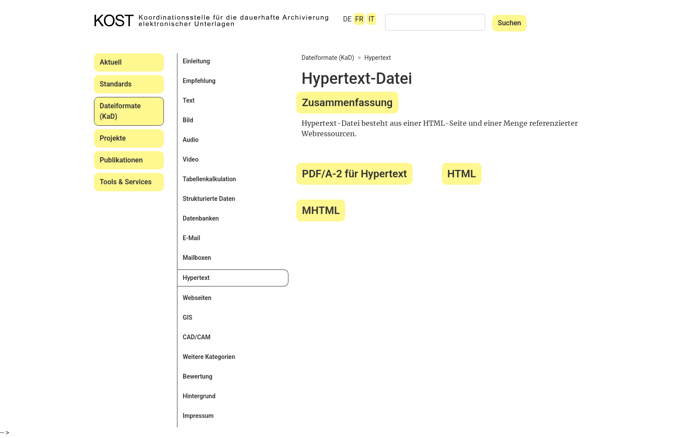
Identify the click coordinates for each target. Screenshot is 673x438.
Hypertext (196, 277)
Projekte (113, 138)
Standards (116, 84)
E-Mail (191, 238)
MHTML (321, 210)
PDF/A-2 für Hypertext (354, 174)
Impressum (198, 415)
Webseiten (197, 297)
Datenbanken (201, 218)
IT (371, 19)
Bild (188, 120)
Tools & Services (126, 182)
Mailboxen (197, 257)
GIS (187, 317)
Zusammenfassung (347, 103)
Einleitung (196, 61)
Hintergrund (199, 396)
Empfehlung (199, 80)
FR (359, 19)
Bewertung (197, 376)
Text (188, 100)
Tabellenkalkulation (209, 179)
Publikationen (121, 160)
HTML (462, 174)
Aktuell (110, 62)
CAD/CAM (197, 337)
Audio (191, 139)
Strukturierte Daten (209, 198)
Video (190, 159)
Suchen (509, 23)
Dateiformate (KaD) (120, 111)
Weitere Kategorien (209, 356)
